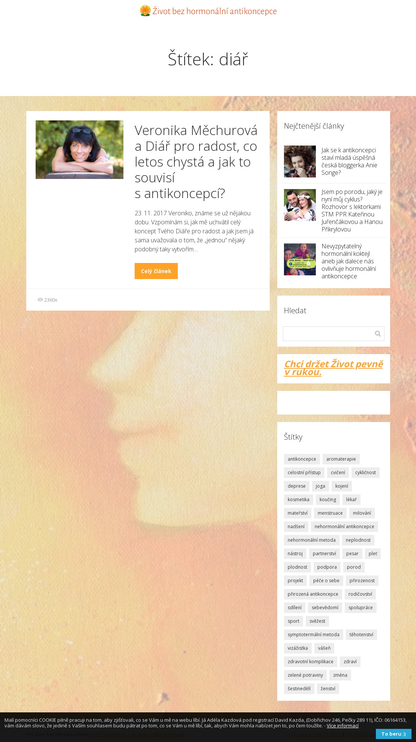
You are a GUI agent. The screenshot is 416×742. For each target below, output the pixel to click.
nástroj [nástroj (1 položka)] (295, 553)
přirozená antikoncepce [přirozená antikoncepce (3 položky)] (313, 594)
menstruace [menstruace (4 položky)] (330, 513)
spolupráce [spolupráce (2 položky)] (360, 607)
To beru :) (393, 733)
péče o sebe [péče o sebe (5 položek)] (326, 580)
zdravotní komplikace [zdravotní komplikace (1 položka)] (310, 661)
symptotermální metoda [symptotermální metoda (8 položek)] (313, 634)
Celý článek (156, 271)
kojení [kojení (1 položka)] (341, 486)
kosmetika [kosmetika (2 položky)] (298, 499)
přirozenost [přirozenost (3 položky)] (362, 580)
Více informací (343, 725)
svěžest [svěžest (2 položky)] (317, 621)
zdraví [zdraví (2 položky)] (350, 661)
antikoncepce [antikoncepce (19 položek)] (302, 459)
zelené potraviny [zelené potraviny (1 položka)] (305, 675)
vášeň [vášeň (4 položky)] (324, 648)
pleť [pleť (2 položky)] (373, 553)
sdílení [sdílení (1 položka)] (295, 607)
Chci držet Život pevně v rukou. (333, 367)
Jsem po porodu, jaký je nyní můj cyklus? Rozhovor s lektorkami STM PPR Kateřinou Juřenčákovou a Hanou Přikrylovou (352, 210)
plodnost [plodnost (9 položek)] (297, 567)
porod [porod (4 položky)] (354, 567)
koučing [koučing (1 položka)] (328, 499)
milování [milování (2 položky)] (362, 513)
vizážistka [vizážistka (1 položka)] (298, 648)
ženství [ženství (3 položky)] (328, 688)
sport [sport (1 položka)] (293, 621)
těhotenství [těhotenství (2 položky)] (361, 634)
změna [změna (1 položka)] (340, 675)
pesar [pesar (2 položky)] (352, 553)
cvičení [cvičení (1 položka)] (338, 472)
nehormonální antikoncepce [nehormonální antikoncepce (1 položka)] (344, 526)
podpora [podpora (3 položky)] (327, 567)
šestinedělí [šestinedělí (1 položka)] (299, 688)
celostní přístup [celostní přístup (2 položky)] (304, 472)
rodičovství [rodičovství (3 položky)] (360, 594)
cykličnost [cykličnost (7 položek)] (365, 472)
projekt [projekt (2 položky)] (295, 580)
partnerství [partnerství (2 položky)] (324, 553)
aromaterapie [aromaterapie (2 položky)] (341, 459)
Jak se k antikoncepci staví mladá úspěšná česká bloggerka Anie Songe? (349, 161)
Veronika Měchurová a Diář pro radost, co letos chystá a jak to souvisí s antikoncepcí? (196, 161)
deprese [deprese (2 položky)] (297, 486)
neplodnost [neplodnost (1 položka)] (358, 540)
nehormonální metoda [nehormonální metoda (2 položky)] (312, 540)
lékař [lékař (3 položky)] (351, 499)
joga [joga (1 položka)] (320, 486)
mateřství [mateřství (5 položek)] (298, 513)
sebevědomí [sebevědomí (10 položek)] (325, 607)
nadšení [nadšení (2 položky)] (296, 526)
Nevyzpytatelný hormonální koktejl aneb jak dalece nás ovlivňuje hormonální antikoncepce (348, 261)
